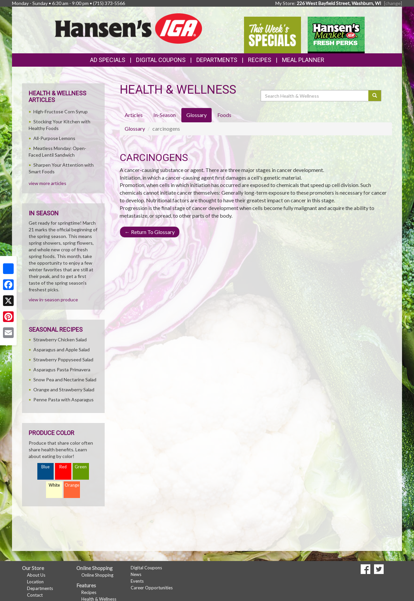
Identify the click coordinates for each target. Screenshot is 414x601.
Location (35, 581)
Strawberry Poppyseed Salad (63, 359)
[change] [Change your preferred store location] (393, 3)
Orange (72, 485)
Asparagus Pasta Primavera (61, 369)
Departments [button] (216, 59)
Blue (45, 466)
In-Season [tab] (164, 115)
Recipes (259, 59)
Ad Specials (107, 59)
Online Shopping (97, 575)
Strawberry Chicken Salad (60, 339)
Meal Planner (303, 59)
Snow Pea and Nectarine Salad (64, 379)
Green (81, 466)
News (136, 574)
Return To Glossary (150, 232)
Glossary (135, 128)
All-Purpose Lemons (54, 138)
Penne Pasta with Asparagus (63, 399)
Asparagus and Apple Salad (61, 349)
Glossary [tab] (196, 115)
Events (137, 581)
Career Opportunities (152, 587)
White (54, 485)
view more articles (47, 183)
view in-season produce (53, 299)
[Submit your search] (374, 95)
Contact (35, 595)
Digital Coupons (161, 59)
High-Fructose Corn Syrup (60, 111)
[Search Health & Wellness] (315, 95)
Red (63, 466)
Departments (40, 588)
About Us (36, 575)
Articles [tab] (134, 115)
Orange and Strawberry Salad (63, 389)
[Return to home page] (128, 28)
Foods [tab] (224, 115)
